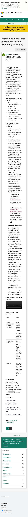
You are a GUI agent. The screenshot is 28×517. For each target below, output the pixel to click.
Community (6, 483)
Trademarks (3, 508)
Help (18, 19)
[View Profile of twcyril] (7, 54)
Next (25, 486)
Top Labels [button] (5, 450)
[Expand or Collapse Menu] (2, 16)
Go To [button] (23, 19)
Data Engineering (7, 467)
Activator (5, 480)
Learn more (4, 8)
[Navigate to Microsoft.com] (5, 13)
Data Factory (6, 464)
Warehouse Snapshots (11, 400)
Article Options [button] (20, 49)
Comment (5, 446)
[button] (22, 60)
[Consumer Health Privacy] (14, 513)
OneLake (5, 470)
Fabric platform (6, 454)
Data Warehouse (13, 420)
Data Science (6, 477)
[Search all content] (16, 23)
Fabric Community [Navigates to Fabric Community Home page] (16, 13)
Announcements (7, 457)
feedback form (11, 391)
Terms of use (3, 505)
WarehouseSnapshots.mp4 (13, 414)
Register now (16, 30)
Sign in (13, 19)
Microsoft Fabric (10, 422)
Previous (19, 486)
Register (8, 19)
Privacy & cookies (4, 503)
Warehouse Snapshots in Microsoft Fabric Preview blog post (13, 409)
